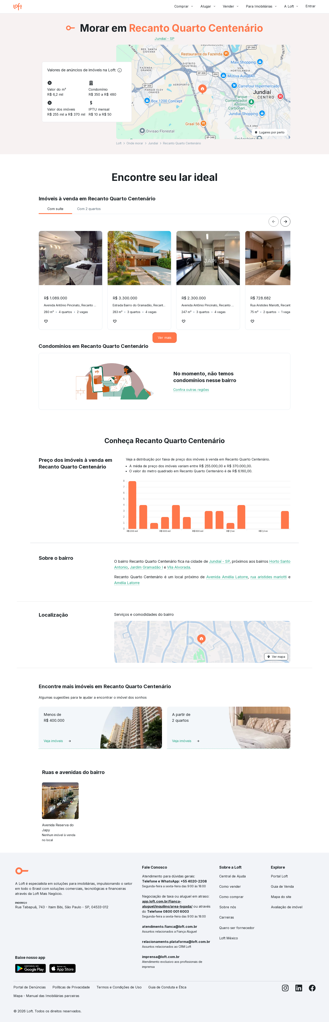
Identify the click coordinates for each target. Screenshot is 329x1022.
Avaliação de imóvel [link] (286, 907)
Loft (118, 143)
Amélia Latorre (127, 583)
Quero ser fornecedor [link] (237, 928)
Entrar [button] (311, 6)
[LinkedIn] (298, 993)
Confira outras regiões (191, 390)
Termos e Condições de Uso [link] (119, 987)
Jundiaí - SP (219, 561)
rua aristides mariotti (269, 577)
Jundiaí (153, 143)
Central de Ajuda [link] (232, 876)
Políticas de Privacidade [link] (71, 987)
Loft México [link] (228, 938)
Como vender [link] (230, 886)
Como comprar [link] (231, 897)
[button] (203, 92)
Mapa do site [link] (281, 897)
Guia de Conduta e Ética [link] (167, 987)
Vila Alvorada (178, 567)
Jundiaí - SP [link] (164, 39)
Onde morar (135, 143)
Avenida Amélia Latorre (227, 577)
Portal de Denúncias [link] (29, 987)
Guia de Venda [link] (282, 886)
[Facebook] (312, 993)
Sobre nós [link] (227, 907)
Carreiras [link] (226, 917)
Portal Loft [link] (279, 876)
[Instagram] (285, 993)
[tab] (55, 209)
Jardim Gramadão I (146, 567)
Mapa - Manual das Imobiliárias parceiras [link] (46, 996)
